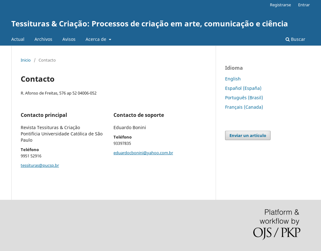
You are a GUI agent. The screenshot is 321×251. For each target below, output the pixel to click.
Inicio (26, 60)
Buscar (295, 39)
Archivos (43, 39)
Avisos (69, 39)
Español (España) (243, 88)
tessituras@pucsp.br (40, 165)
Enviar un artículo (247, 135)
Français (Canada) (244, 107)
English (233, 79)
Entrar (304, 5)
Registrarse (280, 5)
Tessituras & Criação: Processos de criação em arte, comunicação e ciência (149, 23)
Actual (17, 39)
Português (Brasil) (244, 98)
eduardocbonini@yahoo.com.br (143, 153)
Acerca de (97, 39)
